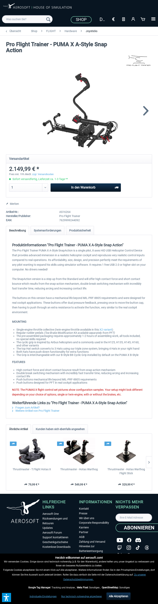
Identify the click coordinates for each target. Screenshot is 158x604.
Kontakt (84, 508)
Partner (83, 532)
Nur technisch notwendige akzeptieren (81, 596)
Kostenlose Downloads (56, 546)
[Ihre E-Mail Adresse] (134, 518)
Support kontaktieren (55, 537)
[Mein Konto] (133, 19)
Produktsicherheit (80, 230)
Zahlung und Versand (92, 541)
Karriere (84, 527)
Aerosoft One (50, 513)
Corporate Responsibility (94, 522)
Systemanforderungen (47, 230)
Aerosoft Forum (52, 532)
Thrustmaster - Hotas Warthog (79, 469)
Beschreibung (17, 230)
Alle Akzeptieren (118, 596)
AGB (82, 537)
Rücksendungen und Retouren (55, 521)
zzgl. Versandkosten (43, 174)
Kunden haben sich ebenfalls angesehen (60, 429)
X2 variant (106, 329)
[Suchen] (48, 19)
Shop (81, 19)
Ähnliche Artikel (18, 429)
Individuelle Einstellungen (43, 596)
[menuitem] (27, 19)
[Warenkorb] (143, 19)
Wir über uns (86, 518)
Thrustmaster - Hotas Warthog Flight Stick (126, 471)
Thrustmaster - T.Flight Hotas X (32, 469)
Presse (83, 513)
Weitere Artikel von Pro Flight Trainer (35, 410)
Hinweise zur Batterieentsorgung (91, 549)
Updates (47, 527)
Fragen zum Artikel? (26, 407)
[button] (6, 597)
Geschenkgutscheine (55, 542)
